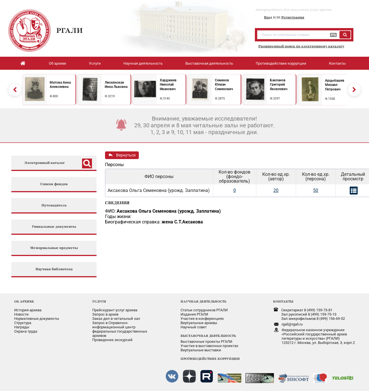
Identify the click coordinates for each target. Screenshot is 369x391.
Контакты (337, 63)
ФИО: (110, 211)
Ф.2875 (220, 98)
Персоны (114, 164)
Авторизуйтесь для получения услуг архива (293, 9)
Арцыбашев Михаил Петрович (334, 85)
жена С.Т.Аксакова (182, 222)
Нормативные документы (36, 318)
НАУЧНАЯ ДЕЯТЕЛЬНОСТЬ (203, 301)
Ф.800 (54, 96)
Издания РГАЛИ (194, 314)
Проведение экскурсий (112, 340)
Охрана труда (25, 331)
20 (275, 190)
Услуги (95, 63)
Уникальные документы (54, 227)
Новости (21, 314)
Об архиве (57, 63)
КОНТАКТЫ (283, 301)
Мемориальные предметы (54, 248)
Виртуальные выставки (201, 350)
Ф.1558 (330, 99)
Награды (21, 327)
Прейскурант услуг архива (114, 310)
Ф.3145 (165, 98)
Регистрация (292, 17)
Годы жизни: (118, 216)
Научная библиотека (54, 269)
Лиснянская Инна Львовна (116, 85)
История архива (27, 310)
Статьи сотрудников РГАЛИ (204, 310)
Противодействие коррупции (281, 63)
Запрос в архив (105, 314)
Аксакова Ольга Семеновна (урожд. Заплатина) (169, 211)
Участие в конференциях (202, 318)
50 (315, 190)
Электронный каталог (44, 163)
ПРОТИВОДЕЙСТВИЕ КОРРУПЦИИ (210, 358)
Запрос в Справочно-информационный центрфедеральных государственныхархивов (119, 329)
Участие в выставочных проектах (209, 346)
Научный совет (194, 327)
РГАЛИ (69, 30)
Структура (22, 323)
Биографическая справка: (133, 222)
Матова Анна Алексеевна (60, 85)
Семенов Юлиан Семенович (224, 84)
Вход (268, 17)
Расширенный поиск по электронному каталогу (301, 46)
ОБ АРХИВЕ (24, 301)
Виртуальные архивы (199, 323)
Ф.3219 (110, 96)
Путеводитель (54, 205)
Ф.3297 (275, 98)
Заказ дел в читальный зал (116, 318)
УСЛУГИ (99, 301)
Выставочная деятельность (209, 63)
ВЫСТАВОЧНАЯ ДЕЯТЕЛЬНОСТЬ (208, 335)
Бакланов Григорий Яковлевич (279, 84)
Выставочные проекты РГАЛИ (206, 341)
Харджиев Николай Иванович (168, 84)
